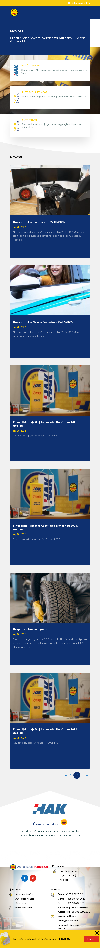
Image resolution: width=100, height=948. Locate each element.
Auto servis (21, 903)
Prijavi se (91, 939)
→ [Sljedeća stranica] (87, 775)
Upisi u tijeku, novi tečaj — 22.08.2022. (39, 221)
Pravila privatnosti (69, 870)
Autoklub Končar (24, 894)
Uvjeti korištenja (68, 875)
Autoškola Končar (24, 898)
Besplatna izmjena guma (30, 629)
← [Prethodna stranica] (66, 775)
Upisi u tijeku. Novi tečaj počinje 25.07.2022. (43, 322)
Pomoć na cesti (23, 907)
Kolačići (64, 879)
